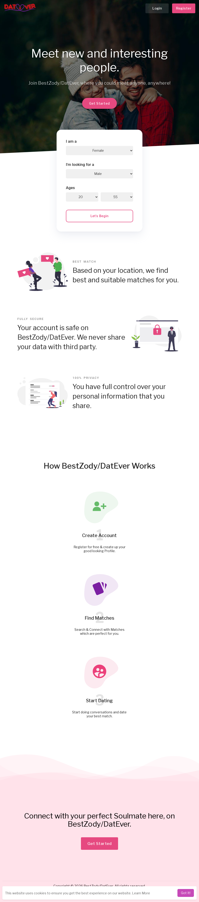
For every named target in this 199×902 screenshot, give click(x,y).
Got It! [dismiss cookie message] (185, 893)
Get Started (99, 103)
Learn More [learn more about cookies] (141, 893)
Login (157, 8)
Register (183, 8)
